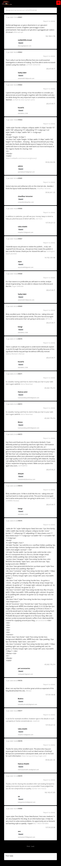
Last (32, 846)
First (28, 846)
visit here (39, 219)
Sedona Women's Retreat (15, 354)
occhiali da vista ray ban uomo (24, 100)
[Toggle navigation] (58, 3)
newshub (36, 721)
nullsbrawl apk (17, 32)
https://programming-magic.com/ (34, 756)
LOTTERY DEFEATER (33, 65)
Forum (8, 10)
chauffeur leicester (44, 188)
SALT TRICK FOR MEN (40, 823)
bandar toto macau (39, 788)
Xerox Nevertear (27, 384)
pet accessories (41, 620)
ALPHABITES (22, 466)
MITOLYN (48, 319)
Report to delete (49, 21)
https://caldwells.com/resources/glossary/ (21, 158)
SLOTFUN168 (32, 10)
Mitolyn (28, 691)
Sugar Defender (18, 286)
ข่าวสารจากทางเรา (19, 10)
